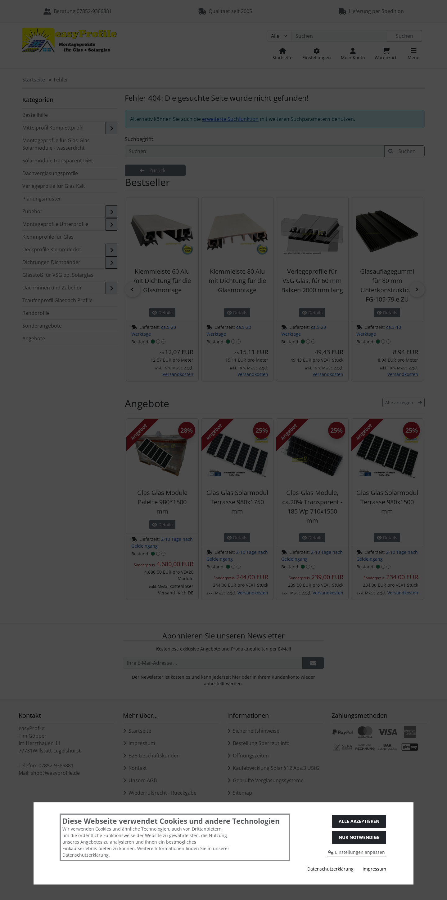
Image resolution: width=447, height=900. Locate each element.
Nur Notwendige (359, 837)
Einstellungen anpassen (356, 852)
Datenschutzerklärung (330, 869)
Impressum (374, 869)
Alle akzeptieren (359, 821)
